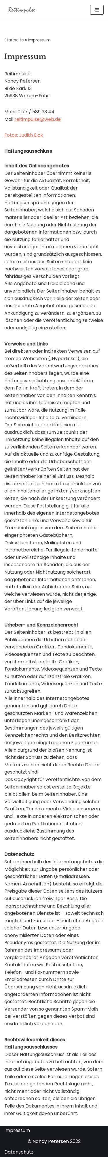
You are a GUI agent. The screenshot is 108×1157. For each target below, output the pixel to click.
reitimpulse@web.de (37, 119)
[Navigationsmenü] (97, 10)
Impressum (17, 1130)
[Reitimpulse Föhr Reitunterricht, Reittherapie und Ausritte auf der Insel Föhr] (21, 10)
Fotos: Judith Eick (23, 135)
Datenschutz (18, 1152)
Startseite (14, 40)
